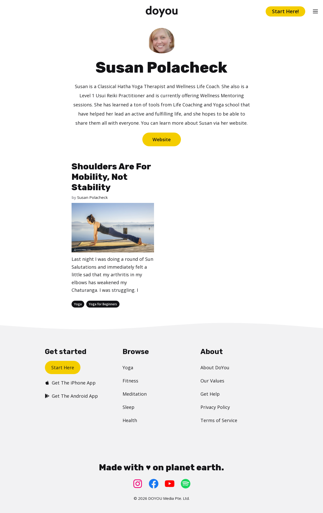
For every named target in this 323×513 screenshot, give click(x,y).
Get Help (210, 394)
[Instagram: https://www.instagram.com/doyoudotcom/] (137, 483)
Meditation (135, 394)
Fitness (130, 381)
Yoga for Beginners (103, 304)
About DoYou (214, 367)
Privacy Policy (215, 407)
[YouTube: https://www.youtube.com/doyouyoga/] (169, 483)
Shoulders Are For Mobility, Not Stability (111, 177)
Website (161, 139)
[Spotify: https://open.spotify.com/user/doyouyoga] (185, 483)
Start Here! (285, 11)
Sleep (128, 407)
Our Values (212, 381)
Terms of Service (218, 420)
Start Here (62, 367)
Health (130, 420)
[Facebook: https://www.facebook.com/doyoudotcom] (153, 483)
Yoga (78, 304)
